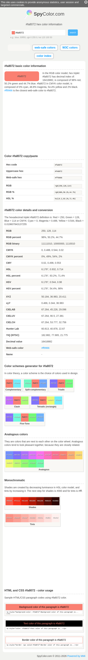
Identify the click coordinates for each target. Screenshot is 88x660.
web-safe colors (45, 47)
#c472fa (9, 400)
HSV (8, 282)
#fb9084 (9, 518)
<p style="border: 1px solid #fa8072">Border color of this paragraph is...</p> (44, 645)
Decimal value (14, 341)
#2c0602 (56, 501)
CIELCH (10, 322)
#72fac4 (27, 383)
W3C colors (70, 47)
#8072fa (54, 383)
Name (9, 354)
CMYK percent (14, 256)
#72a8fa (43, 383)
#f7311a (17, 501)
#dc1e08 (25, 501)
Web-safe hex (14, 177)
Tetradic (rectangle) (46, 406)
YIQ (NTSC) (12, 335)
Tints (32, 524)
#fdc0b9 (32, 518)
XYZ (8, 296)
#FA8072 (68, 171)
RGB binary (13, 243)
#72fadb (17, 417)
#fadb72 (79, 455)
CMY (9, 262)
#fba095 (17, 518)
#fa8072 (68, 165)
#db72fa (32, 455)
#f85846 (9, 501)
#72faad (40, 463)
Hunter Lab (12, 328)
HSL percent (13, 275)
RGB (9, 185)
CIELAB (10, 309)
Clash (17, 406)
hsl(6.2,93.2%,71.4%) (68, 199)
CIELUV (10, 315)
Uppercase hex (15, 171)
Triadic (61, 389)
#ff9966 (8, 90)
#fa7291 (55, 455)
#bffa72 (17, 463)
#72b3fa (40, 417)
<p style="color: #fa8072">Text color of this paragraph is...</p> (44, 629)
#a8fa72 (25, 400)
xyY (8, 303)
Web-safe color (15, 348)
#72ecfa (17, 383)
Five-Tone (25, 423)
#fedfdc (47, 518)
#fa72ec (40, 455)
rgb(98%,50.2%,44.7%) (68, 192)
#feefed (55, 518)
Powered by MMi (76, 656)
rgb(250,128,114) (68, 186)
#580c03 (48, 501)
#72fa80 (69, 383)
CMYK (9, 250)
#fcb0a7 (24, 518)
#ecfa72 (50, 400)
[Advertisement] (44, 123)
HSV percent (13, 288)
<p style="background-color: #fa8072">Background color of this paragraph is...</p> (44, 612)
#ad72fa (25, 455)
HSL (8, 269)
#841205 (40, 501)
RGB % (10, 192)
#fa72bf (47, 455)
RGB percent (13, 237)
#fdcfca (40, 518)
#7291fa (9, 455)
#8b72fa (9, 417)
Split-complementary (35, 389)
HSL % (10, 198)
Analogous (44, 469)
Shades (32, 507)
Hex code (11, 164)
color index (44, 55)
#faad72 (71, 455)
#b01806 (32, 501)
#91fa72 (25, 463)
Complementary (13, 389)
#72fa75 (32, 417)
